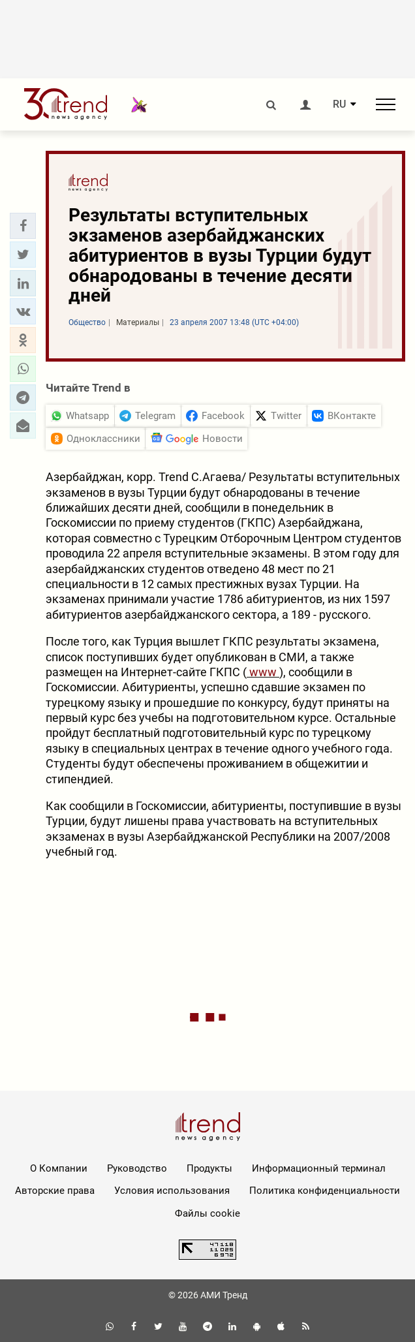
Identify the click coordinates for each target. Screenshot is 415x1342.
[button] (23, 225)
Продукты (209, 1168)
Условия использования (172, 1190)
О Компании (58, 1168)
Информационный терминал (319, 1168)
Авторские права (55, 1190)
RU (339, 104)
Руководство (137, 1168)
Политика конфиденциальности (324, 1190)
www (263, 672)
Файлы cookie (207, 1213)
